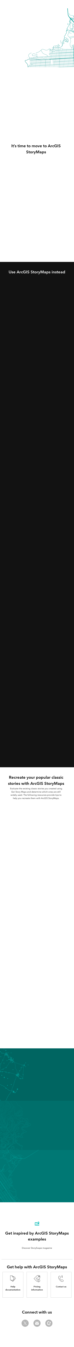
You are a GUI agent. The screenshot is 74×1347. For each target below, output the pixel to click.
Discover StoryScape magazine (37, 1248)
